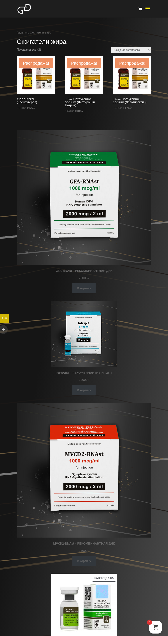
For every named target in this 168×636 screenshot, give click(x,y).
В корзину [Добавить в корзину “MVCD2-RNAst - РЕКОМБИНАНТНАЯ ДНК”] (84, 561)
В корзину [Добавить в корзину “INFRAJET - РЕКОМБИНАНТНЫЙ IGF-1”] (84, 390)
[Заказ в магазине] (131, 50)
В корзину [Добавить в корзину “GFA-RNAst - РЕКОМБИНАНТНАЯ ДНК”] (84, 288)
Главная (22, 32)
